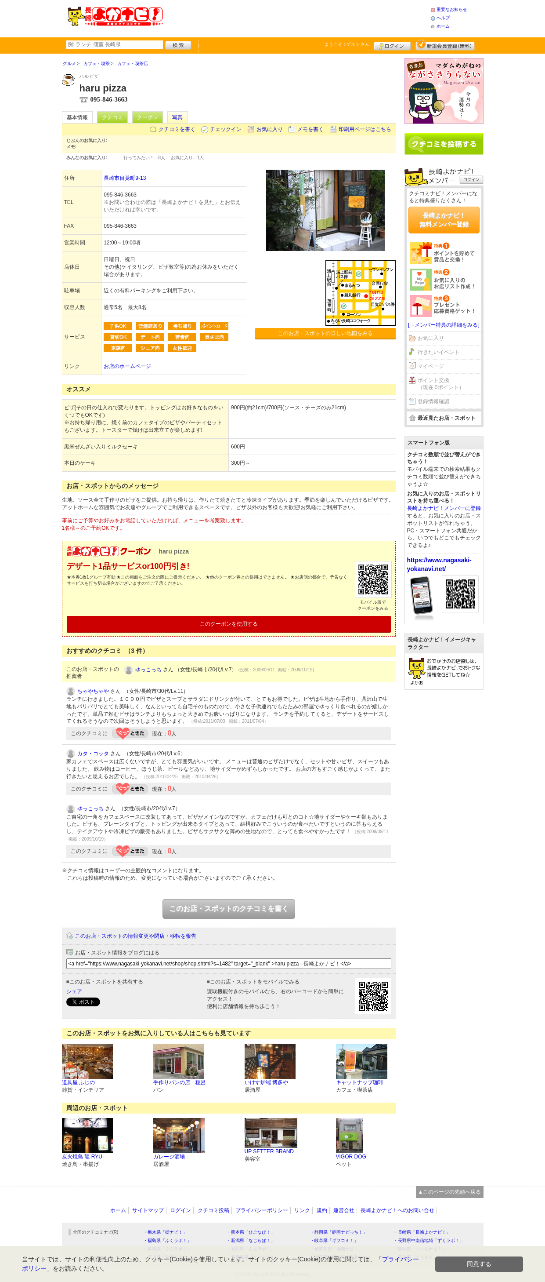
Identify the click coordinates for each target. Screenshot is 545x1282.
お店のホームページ (127, 366)
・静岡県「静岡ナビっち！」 (338, 1232)
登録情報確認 (433, 401)
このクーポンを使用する (229, 624)
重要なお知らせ (452, 9)
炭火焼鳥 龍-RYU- (83, 1157)
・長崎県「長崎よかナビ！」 (422, 1232)
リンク (302, 1210)
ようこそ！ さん (347, 44)
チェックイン (226, 129)
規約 (322, 1210)
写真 (177, 117)
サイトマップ (148, 1210)
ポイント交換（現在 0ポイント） (441, 384)
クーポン (147, 117)
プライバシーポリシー (261, 1210)
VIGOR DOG (351, 1157)
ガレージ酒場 (169, 1157)
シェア (74, 991)
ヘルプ (443, 17)
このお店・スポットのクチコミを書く (229, 908)
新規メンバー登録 (445, 45)
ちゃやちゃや (93, 691)
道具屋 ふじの (78, 1082)
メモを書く (310, 129)
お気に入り (269, 129)
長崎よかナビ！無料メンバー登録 (444, 220)
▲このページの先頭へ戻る (449, 1192)
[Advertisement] (296, 17)
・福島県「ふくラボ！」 (167, 1240)
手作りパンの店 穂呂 (179, 1082)
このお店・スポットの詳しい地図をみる (325, 333)
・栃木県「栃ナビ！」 (165, 1232)
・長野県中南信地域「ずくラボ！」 (428, 1240)
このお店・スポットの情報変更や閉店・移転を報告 (135, 936)
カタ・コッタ (93, 753)
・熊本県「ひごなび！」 (251, 1232)
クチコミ (112, 117)
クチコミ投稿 (213, 1210)
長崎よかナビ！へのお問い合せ (397, 1210)
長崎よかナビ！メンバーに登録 (444, 508)
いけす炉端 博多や (266, 1082)
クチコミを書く (177, 129)
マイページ (431, 366)
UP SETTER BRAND (269, 1151)
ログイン (392, 45)
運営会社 (343, 1210)
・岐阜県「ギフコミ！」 (334, 1240)
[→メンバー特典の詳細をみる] (444, 325)
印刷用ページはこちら (365, 129)
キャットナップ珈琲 (359, 1082)
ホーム (443, 26)
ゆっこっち (148, 669)
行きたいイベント (439, 352)
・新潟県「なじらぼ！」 (251, 1240)
